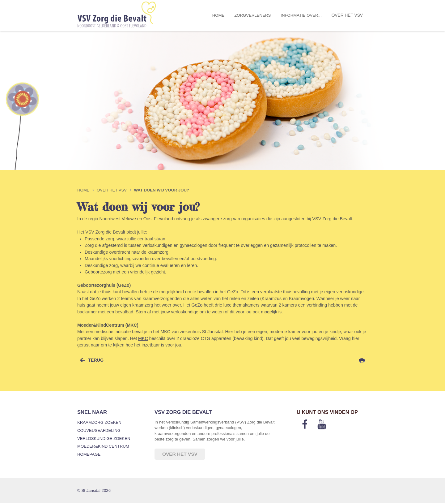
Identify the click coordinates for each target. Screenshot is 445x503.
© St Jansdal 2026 (94, 490)
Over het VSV (347, 15)
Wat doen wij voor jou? (161, 190)
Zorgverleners (252, 15)
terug (96, 360)
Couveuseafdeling (99, 430)
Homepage (88, 454)
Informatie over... (301, 15)
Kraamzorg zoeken (99, 422)
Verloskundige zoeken (103, 438)
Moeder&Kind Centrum (103, 446)
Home (218, 15)
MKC (143, 338)
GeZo (197, 305)
